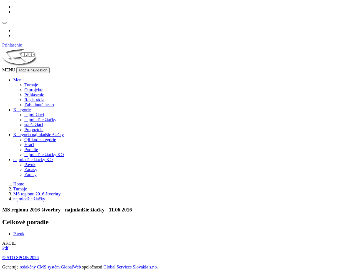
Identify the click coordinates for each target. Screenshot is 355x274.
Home (18, 184)
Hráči (29, 144)
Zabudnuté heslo (39, 104)
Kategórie (22, 109)
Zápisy (30, 174)
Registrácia (34, 99)
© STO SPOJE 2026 (20, 257)
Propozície (33, 129)
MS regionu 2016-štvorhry (37, 194)
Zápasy (30, 169)
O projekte (33, 89)
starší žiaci (33, 124)
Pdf (5, 248)
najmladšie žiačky (40, 119)
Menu (18, 79)
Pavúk (30, 164)
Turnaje (31, 84)
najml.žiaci (34, 114)
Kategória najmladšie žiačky (38, 134)
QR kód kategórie (40, 139)
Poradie (31, 149)
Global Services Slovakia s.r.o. (130, 267)
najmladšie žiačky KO (44, 154)
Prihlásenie (12, 45)
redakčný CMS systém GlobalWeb (50, 267)
